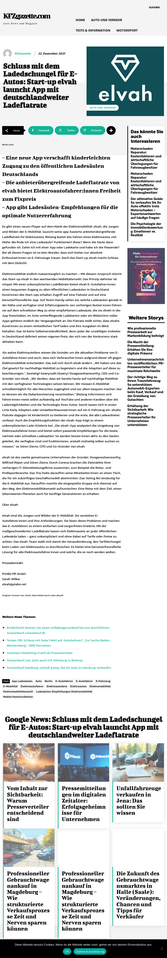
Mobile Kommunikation (18, 697)
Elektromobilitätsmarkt (18, 692)
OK (67, 951)
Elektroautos (78, 686)
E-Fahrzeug (103, 681)
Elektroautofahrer (32, 686)
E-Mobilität (10, 686)
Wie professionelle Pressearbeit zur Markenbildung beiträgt (143, 320)
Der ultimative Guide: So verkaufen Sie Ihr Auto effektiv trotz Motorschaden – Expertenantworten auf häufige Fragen (147, 203)
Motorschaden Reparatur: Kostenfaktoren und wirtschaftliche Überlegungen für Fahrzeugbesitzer (144, 157)
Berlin (48, 681)
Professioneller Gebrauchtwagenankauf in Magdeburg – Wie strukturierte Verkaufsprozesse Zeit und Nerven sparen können (29, 874)
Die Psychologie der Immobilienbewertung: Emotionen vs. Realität (146, 220)
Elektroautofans (57, 686)
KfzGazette (23, 53)
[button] (154, 7)
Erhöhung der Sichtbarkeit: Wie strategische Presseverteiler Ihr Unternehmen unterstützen (146, 389)
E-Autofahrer (84, 681)
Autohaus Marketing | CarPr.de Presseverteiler (40, 652)
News (18, 616)
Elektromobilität (100, 686)
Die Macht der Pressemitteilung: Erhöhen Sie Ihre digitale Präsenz (145, 333)
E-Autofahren (64, 681)
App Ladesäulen (22, 681)
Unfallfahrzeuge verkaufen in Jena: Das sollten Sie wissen (135, 794)
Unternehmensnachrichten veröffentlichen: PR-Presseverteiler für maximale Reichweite (145, 348)
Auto (38, 681)
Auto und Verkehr (103, 108)
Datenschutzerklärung (90, 951)
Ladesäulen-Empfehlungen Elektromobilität (64, 692)
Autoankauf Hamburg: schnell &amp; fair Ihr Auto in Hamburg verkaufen (59, 667)
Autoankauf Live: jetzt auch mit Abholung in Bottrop (45, 660)
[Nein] (161, 948)
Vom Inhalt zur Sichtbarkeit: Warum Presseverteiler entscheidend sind (29, 794)
